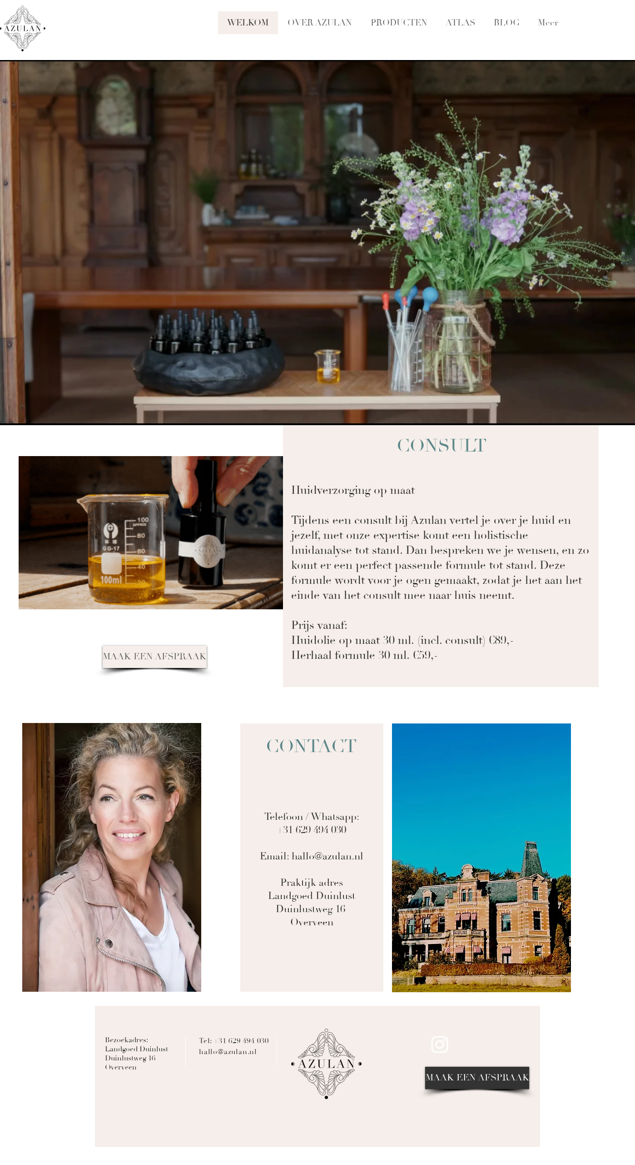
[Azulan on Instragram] (439, 1044)
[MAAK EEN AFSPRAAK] (155, 657)
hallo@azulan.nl (327, 856)
